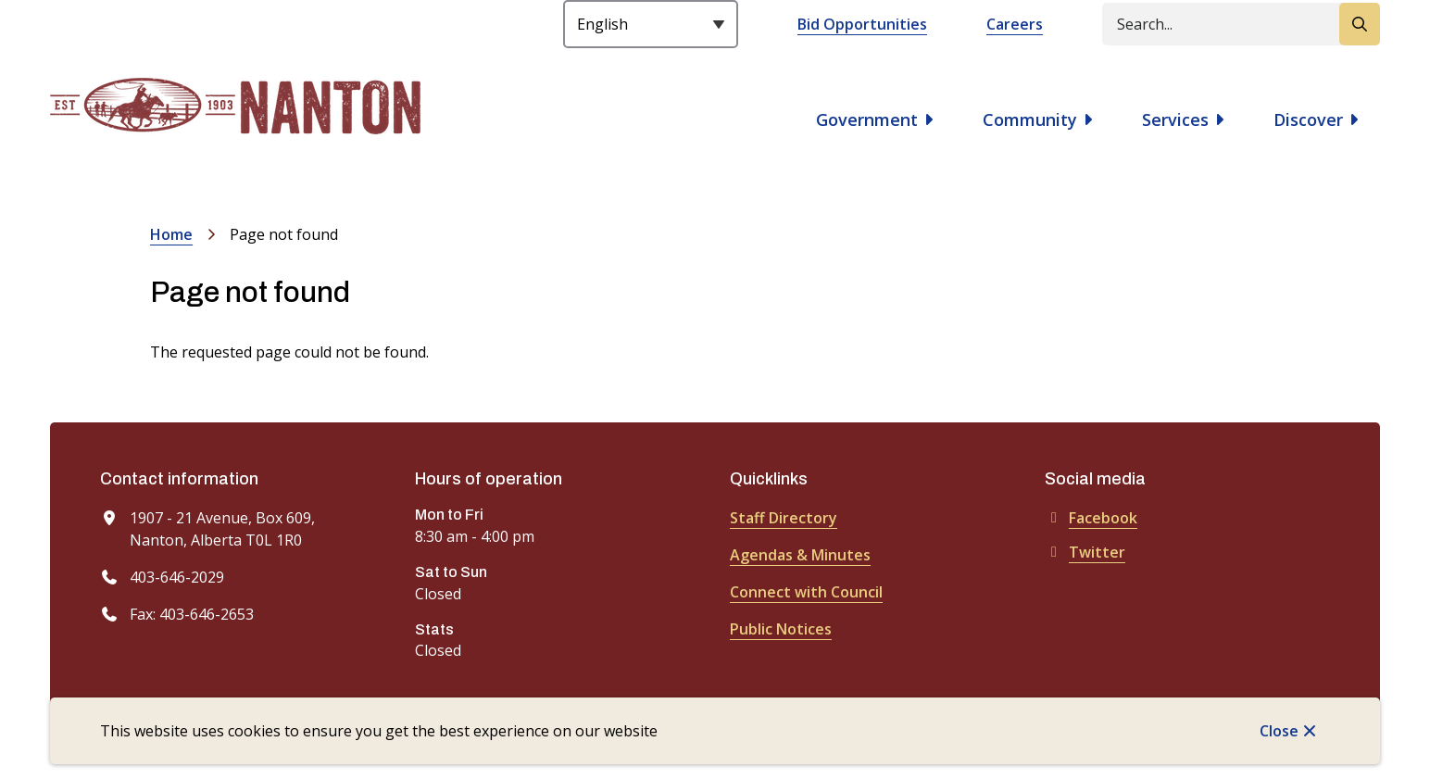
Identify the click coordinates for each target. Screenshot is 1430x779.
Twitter (1085, 552)
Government (867, 119)
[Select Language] (650, 24)
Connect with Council (806, 592)
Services (1175, 119)
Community (1030, 119)
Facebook (1091, 518)
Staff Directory (783, 518)
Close (1279, 731)
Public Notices (781, 629)
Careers (1014, 24)
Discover (1308, 119)
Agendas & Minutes (800, 555)
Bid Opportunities (862, 24)
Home (171, 234)
